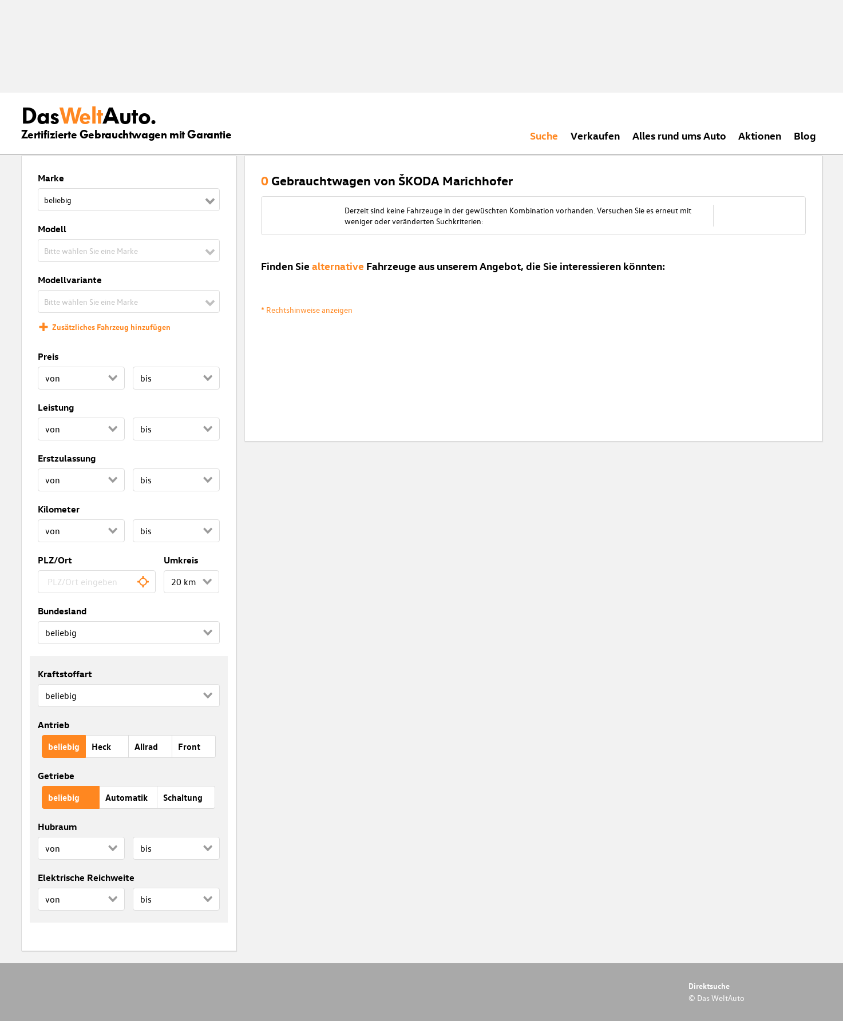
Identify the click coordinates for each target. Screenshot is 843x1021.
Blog (805, 135)
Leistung (56, 407)
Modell (52, 229)
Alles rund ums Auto (679, 135)
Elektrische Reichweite (86, 877)
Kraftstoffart (65, 674)
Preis (48, 356)
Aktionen (759, 135)
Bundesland (62, 611)
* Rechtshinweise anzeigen (307, 309)
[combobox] (97, 581)
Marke (51, 178)
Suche (544, 135)
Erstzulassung (67, 458)
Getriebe (56, 775)
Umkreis (181, 560)
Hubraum (57, 826)
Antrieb (53, 724)
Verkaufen (595, 135)
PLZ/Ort (55, 560)
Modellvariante (70, 279)
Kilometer (59, 509)
